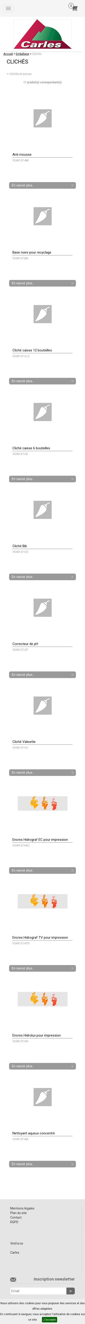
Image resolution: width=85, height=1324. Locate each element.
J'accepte (49, 1319)
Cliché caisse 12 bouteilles (32, 350)
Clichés (36, 54)
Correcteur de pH (25, 644)
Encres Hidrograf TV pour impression (40, 937)
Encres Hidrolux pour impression (36, 1035)
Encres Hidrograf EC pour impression (40, 840)
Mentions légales (22, 1208)
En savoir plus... (23, 185)
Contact (16, 1217)
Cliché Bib (19, 546)
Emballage (22, 54)
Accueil (8, 54)
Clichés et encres (20, 74)
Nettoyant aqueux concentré (33, 1133)
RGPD (14, 1222)
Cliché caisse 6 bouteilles (31, 448)
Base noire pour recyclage (31, 252)
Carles (14, 1252)
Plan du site (18, 1213)
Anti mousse (22, 154)
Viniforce (16, 1243)
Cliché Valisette (24, 742)
